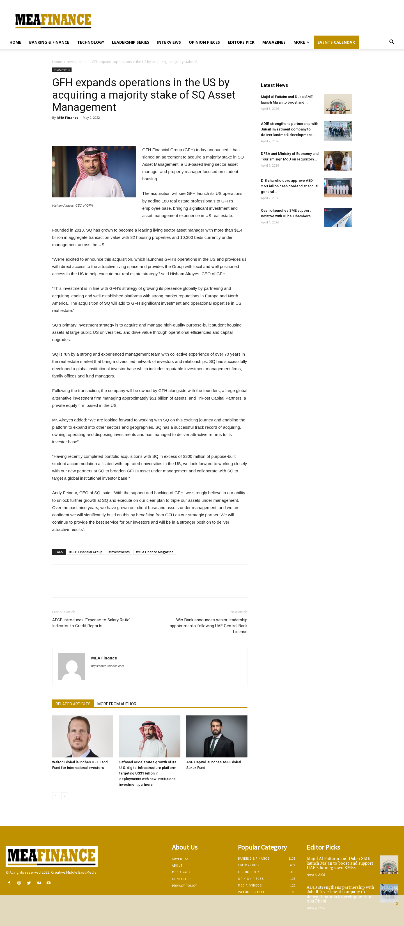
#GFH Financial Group (85, 552)
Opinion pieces (204, 42)
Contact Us (182, 879)
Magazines (274, 42)
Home (15, 42)
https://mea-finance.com (107, 666)
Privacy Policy (184, 886)
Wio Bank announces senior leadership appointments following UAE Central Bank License (208, 625)
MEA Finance (67, 117)
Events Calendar (336, 42)
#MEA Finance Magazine (154, 552)
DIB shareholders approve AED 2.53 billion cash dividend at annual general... (289, 186)
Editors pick (241, 42)
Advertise (180, 859)
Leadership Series (130, 42)
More (301, 42)
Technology (90, 42)
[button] (391, 42)
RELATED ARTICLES (73, 704)
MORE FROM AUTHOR (116, 704)
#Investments (119, 552)
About (177, 865)
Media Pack (181, 872)
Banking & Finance (49, 42)
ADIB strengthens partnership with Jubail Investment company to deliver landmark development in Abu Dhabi (340, 894)
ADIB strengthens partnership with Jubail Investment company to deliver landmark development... (289, 129)
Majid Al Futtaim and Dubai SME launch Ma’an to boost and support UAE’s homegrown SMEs (340, 863)
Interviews (169, 42)
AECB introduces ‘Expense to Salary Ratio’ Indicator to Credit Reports (91, 622)
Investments (76, 61)
